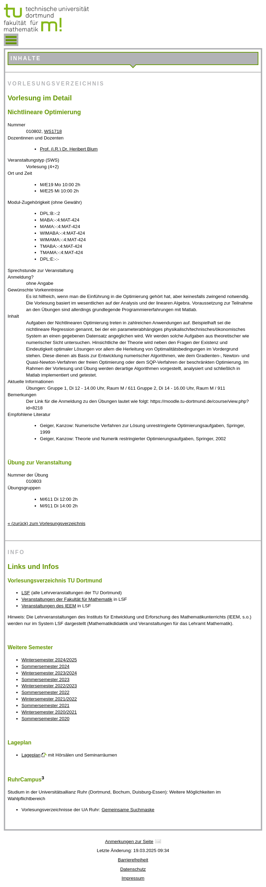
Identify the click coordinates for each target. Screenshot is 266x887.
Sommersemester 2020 (45, 718)
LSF (25, 592)
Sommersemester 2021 (45, 705)
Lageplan (31, 755)
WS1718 (53, 131)
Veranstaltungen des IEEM (48, 605)
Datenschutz (133, 869)
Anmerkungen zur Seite (129, 841)
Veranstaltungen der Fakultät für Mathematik (66, 599)
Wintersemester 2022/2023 (49, 685)
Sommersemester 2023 (45, 679)
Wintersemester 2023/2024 (49, 673)
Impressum (133, 878)
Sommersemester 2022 (45, 692)
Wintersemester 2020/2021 (49, 712)
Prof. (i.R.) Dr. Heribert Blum (69, 149)
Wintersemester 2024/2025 (49, 659)
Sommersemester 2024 (45, 666)
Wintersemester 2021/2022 (49, 699)
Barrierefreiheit (133, 859)
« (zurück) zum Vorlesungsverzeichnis (46, 523)
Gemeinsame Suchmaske (127, 809)
